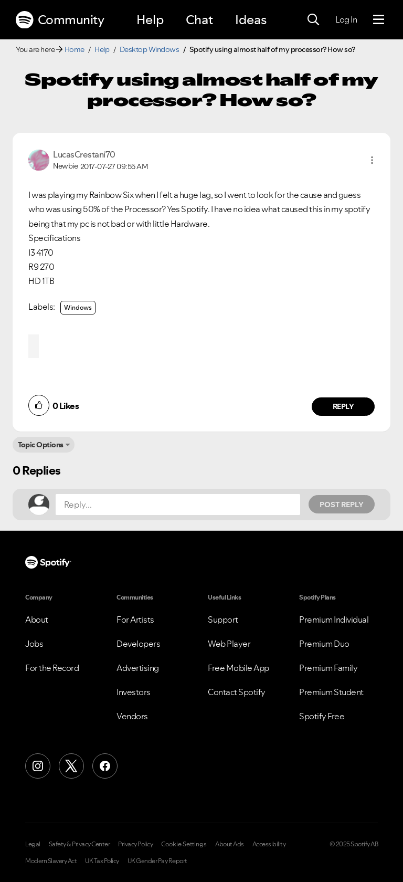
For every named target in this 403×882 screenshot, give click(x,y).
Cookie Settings (184, 844)
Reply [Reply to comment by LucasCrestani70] (343, 406)
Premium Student (331, 692)
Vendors (132, 716)
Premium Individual (333, 619)
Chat (199, 19)
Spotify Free (321, 716)
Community (60, 20)
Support (223, 619)
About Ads (229, 844)
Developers (138, 643)
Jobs (34, 643)
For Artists (135, 619)
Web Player (229, 643)
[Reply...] (178, 504)
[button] (372, 160)
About (36, 619)
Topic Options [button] (40, 444)
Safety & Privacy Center (79, 844)
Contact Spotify (237, 692)
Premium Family (328, 668)
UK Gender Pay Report (157, 861)
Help (150, 19)
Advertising (137, 668)
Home (74, 49)
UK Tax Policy (102, 861)
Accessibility (269, 844)
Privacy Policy (135, 844)
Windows (78, 307)
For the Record (52, 668)
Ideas (251, 19)
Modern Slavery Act (51, 861)
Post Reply (342, 504)
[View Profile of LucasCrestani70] (84, 154)
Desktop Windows (149, 49)
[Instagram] (37, 766)
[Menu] (378, 20)
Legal (32, 844)
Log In (346, 19)
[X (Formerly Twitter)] (71, 766)
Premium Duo (324, 643)
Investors (133, 692)
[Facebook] (105, 766)
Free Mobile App (238, 668)
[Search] (313, 20)
